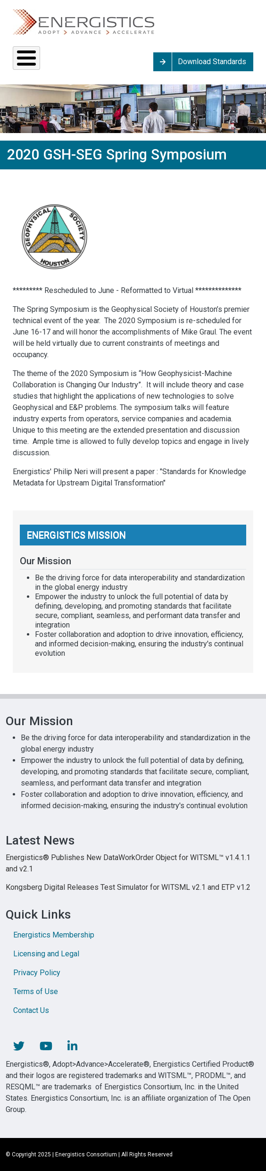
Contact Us (31, 1010)
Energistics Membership (53, 934)
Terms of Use (35, 991)
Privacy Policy (36, 972)
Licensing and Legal (46, 953)
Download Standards (212, 61)
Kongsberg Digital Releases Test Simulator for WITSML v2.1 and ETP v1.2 (128, 887)
